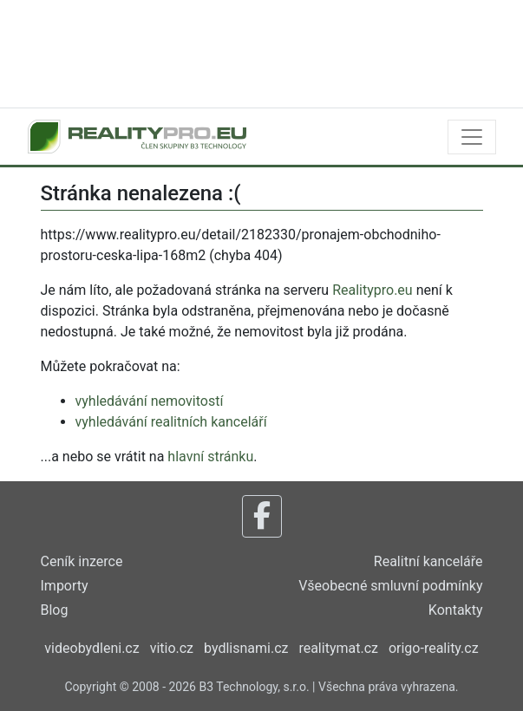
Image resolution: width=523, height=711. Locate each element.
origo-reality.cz (434, 648)
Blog (55, 610)
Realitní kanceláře (428, 561)
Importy (64, 585)
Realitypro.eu (372, 290)
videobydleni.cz (91, 648)
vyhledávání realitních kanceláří (171, 422)
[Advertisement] (262, 52)
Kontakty (455, 610)
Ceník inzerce (82, 561)
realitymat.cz (338, 648)
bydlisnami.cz (246, 648)
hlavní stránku (210, 456)
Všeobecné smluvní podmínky (390, 585)
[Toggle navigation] (472, 137)
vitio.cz (171, 648)
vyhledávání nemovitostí (149, 401)
